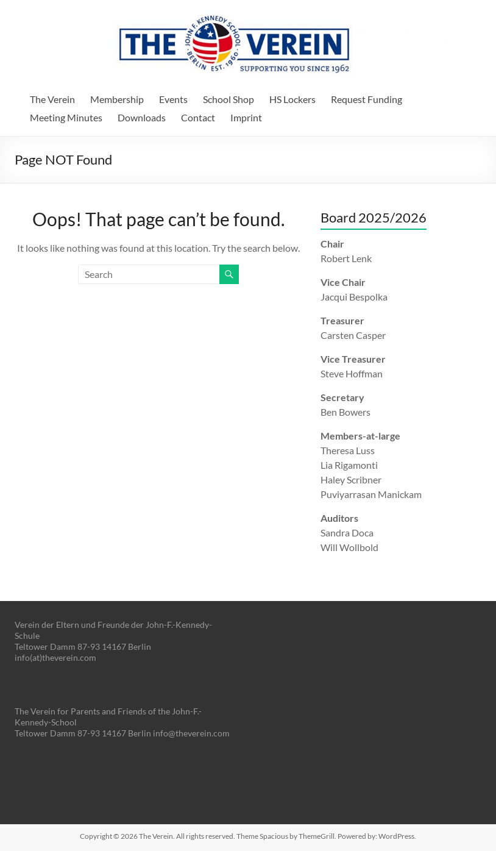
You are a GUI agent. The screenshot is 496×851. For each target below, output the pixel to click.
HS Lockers (292, 99)
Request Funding (366, 99)
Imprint (246, 117)
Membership (117, 99)
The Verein (52, 99)
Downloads (142, 117)
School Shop (228, 99)
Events (173, 99)
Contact (198, 117)
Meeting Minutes (66, 117)
